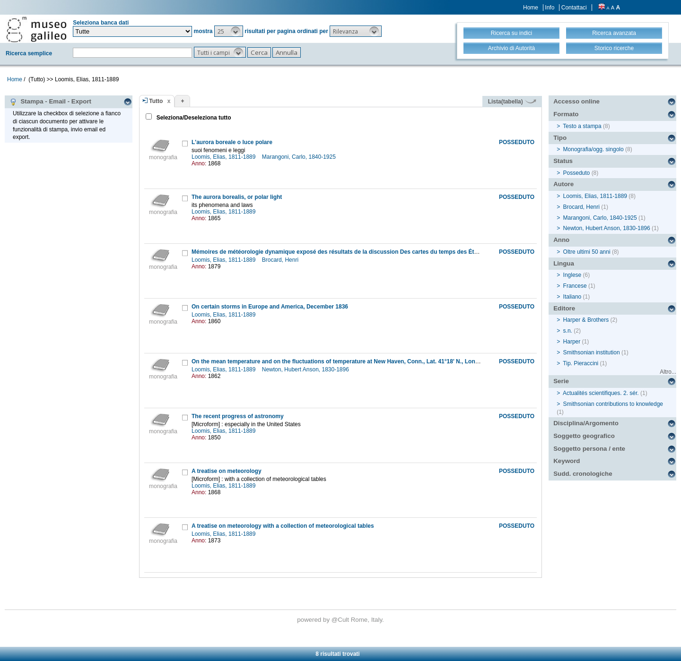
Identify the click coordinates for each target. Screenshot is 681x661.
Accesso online (576, 101)
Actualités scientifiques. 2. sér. (601, 393)
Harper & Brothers (586, 320)
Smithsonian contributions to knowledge (613, 404)
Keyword (566, 460)
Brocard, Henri (281, 260)
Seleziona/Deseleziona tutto (193, 117)
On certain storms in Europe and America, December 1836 (270, 306)
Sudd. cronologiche (582, 473)
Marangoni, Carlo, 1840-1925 (299, 157)
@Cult (341, 619)
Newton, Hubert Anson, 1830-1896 (306, 369)
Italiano (572, 296)
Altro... (668, 372)
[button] (228, 31)
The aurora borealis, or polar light (237, 197)
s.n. (567, 330)
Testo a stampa (582, 126)
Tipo (560, 137)
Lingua (563, 263)
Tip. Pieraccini (580, 363)
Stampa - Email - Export (50, 101)
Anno (561, 239)
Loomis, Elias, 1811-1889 (224, 157)
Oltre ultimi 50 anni (587, 252)
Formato (565, 114)
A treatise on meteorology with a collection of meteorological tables (283, 526)
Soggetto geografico (584, 435)
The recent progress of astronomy (238, 416)
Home (530, 7)
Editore (564, 308)
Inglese (572, 275)
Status (563, 160)
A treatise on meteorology (227, 471)
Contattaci (574, 7)
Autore (563, 184)
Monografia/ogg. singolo (593, 149)
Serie (561, 381)
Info (549, 7)
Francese (575, 286)
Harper (572, 341)
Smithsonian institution (591, 352)
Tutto (156, 101)
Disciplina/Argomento (586, 423)
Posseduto (576, 173)
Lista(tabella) (512, 101)
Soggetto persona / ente (589, 448)
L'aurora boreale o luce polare (232, 142)
